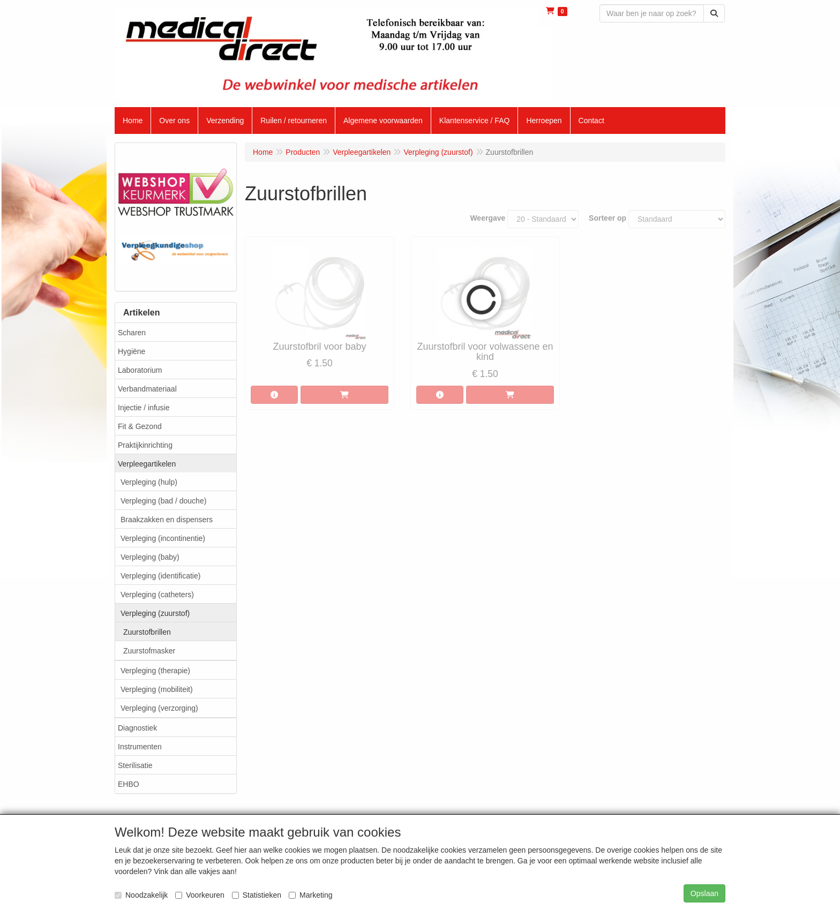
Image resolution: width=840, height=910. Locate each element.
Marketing (310, 895)
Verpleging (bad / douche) (163, 501)
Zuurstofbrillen (147, 632)
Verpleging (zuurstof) (155, 613)
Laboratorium (140, 370)
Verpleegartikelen (147, 464)
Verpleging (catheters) (157, 594)
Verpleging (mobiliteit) (157, 689)
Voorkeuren (199, 895)
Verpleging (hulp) (149, 482)
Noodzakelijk (141, 895)
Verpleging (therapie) (155, 670)
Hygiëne (131, 351)
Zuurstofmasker (149, 650)
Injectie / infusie (144, 407)
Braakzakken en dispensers (167, 519)
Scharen (132, 332)
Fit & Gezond (140, 426)
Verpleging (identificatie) (160, 575)
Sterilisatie (135, 765)
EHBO (128, 784)
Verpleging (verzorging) (159, 708)
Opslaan (704, 893)
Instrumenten (140, 746)
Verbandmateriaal (147, 389)
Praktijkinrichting (145, 445)
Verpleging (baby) (150, 557)
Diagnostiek (137, 728)
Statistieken (256, 895)
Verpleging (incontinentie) (163, 538)
